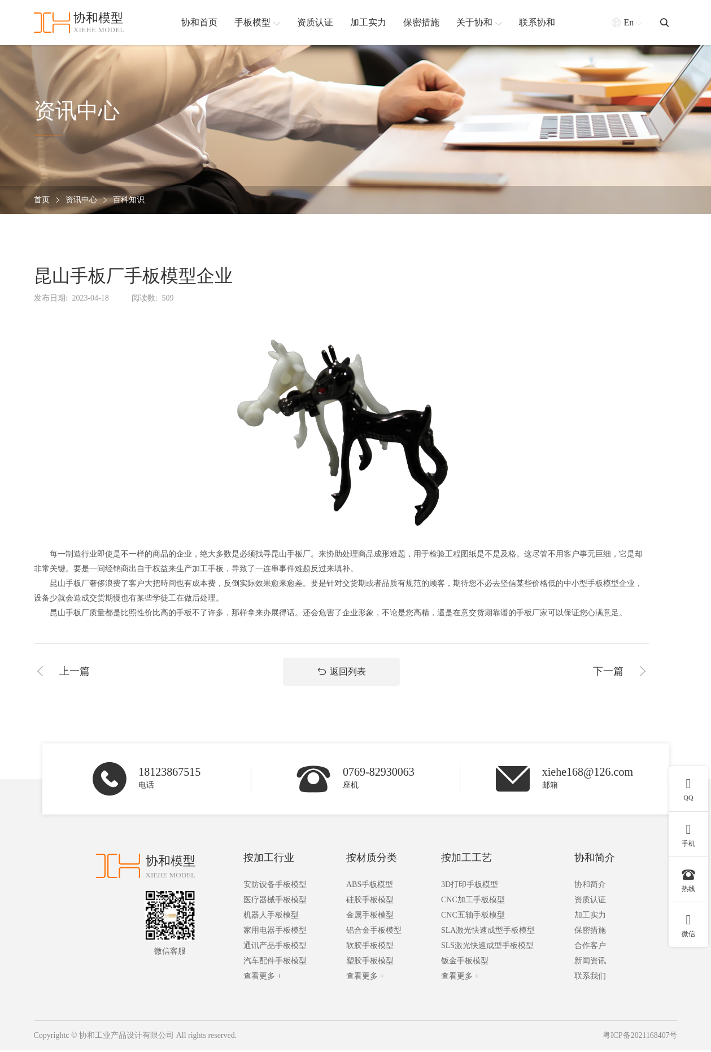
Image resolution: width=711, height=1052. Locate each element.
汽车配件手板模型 (275, 963)
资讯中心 (81, 200)
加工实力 (590, 917)
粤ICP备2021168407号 (639, 1037)
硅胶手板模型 (370, 902)
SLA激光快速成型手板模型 (488, 932)
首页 (42, 200)
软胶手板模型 (370, 948)
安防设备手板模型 (275, 887)
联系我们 (590, 978)
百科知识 (129, 200)
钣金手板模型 (464, 963)
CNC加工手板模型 (473, 902)
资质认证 (590, 902)
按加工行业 (268, 860)
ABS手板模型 (369, 887)
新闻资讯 (590, 963)
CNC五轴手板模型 (473, 917)
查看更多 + (262, 978)
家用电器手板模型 (275, 932)
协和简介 (594, 860)
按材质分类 (371, 860)
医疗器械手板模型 (275, 902)
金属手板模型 (370, 917)
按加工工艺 (466, 860)
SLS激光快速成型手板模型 (487, 948)
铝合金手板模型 (374, 932)
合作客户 (590, 948)
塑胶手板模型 (370, 963)
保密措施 (590, 932)
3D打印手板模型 (469, 887)
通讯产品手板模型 (275, 948)
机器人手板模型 (271, 917)
